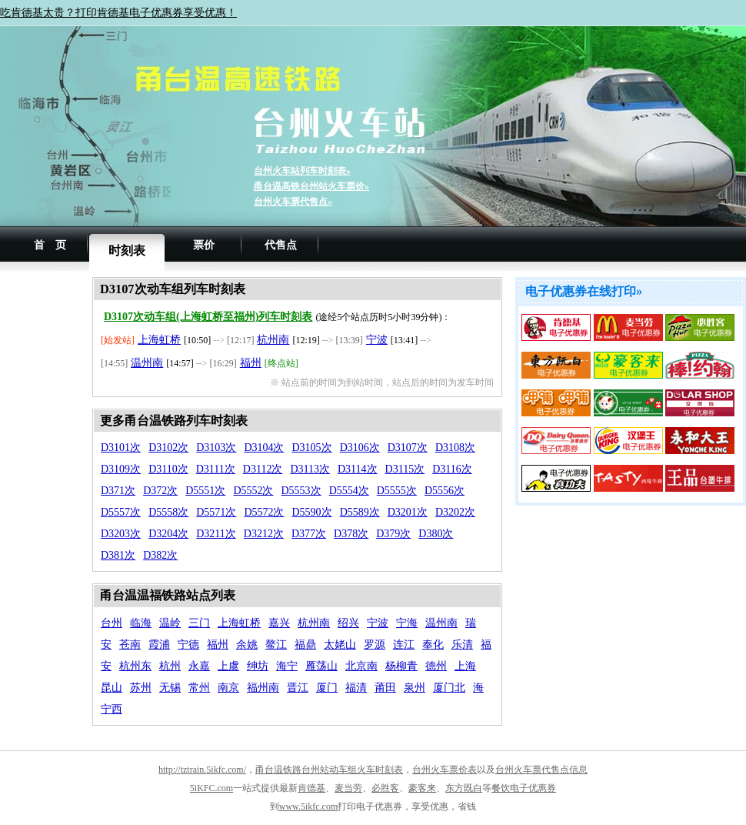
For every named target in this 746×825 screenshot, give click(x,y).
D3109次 (121, 469)
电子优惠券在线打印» (583, 291)
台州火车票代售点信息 (541, 769)
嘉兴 (279, 623)
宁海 (407, 623)
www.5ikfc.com (308, 806)
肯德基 (311, 788)
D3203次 (121, 533)
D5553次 (301, 490)
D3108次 (455, 447)
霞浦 (159, 644)
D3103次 (216, 447)
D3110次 (168, 469)
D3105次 (312, 447)
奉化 (433, 644)
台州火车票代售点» (293, 201)
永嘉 (199, 666)
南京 (228, 687)
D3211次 (216, 533)
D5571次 (216, 512)
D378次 (351, 533)
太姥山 (340, 644)
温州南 (147, 363)
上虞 (228, 666)
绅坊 (257, 666)
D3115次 (405, 469)
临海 (141, 623)
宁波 (377, 340)
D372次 (160, 490)
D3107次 (408, 447)
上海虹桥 (159, 340)
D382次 (160, 555)
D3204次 (168, 533)
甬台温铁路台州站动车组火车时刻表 (329, 769)
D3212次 (264, 533)
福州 (250, 363)
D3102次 (168, 447)
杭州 (170, 666)
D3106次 (360, 447)
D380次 (435, 533)
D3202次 (455, 512)
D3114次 (358, 469)
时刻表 (126, 250)
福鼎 (305, 644)
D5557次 (121, 512)
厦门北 (449, 687)
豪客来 (422, 788)
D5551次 (205, 490)
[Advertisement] (46, 508)
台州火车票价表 (444, 769)
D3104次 (264, 447)
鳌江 (276, 644)
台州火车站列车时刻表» (302, 170)
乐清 (462, 644)
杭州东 (135, 666)
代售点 (281, 245)
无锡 (170, 687)
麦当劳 (348, 788)
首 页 (50, 245)
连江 (404, 644)
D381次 (118, 555)
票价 (204, 245)
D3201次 (408, 512)
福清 (356, 687)
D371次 (118, 490)
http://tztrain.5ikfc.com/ (202, 769)
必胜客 (385, 788)
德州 (436, 666)
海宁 (287, 666)
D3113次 (310, 469)
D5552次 (253, 490)
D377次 (308, 533)
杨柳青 (401, 666)
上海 (465, 666)
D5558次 (168, 512)
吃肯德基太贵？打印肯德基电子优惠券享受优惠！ (118, 12)
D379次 (393, 533)
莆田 (385, 687)
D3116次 (452, 469)
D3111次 (215, 469)
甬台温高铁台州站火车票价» (311, 186)
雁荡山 (321, 666)
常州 (199, 687)
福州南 (263, 687)
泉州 (414, 687)
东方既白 (463, 788)
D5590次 (312, 512)
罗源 (374, 644)
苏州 (141, 687)
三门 (199, 623)
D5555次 (397, 490)
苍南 (130, 644)
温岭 (170, 623)
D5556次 (445, 490)
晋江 (297, 687)
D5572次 (264, 512)
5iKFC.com (211, 788)
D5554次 (349, 490)
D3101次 (121, 447)
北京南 (361, 666)
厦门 (327, 687)
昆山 (111, 687)
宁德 (188, 644)
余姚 (247, 644)
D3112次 (263, 469)
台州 (111, 623)
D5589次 (360, 512)
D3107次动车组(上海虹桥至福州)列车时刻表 (208, 316)
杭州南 (273, 340)
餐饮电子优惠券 (523, 788)
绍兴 (348, 623)
